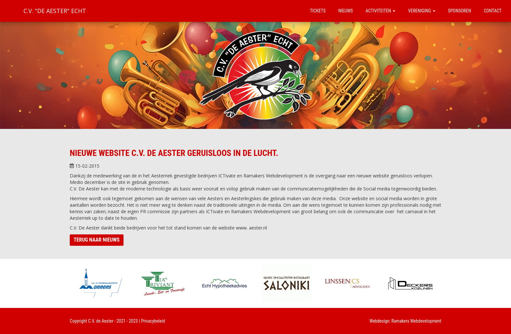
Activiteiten (380, 10)
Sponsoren (459, 10)
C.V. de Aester (100, 321)
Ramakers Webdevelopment (416, 321)
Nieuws (345, 10)
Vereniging (421, 10)
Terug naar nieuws (97, 240)
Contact (493, 10)
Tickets (318, 10)
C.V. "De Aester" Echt (54, 11)
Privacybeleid (153, 321)
